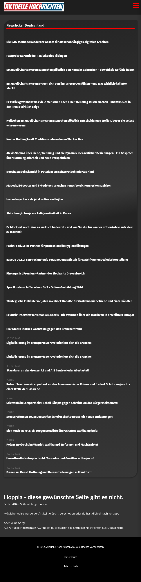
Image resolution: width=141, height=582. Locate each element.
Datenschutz (70, 566)
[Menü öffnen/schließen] (136, 5)
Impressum (70, 557)
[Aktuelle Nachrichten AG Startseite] (34, 10)
